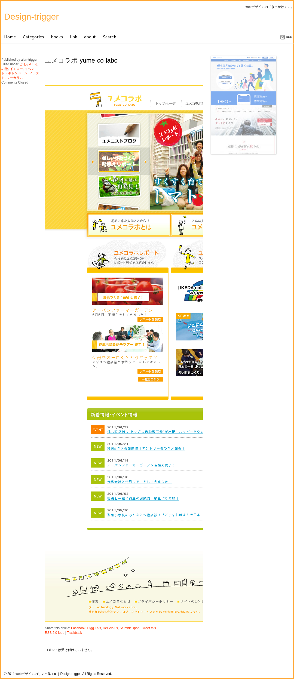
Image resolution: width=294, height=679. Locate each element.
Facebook (78, 628)
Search (109, 36)
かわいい (26, 64)
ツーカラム (15, 78)
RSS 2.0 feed (54, 633)
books (57, 36)
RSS (289, 36)
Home (10, 36)
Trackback (74, 633)
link (73, 36)
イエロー (16, 69)
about (90, 36)
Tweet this (148, 628)
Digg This (94, 628)
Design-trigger (31, 16)
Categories (33, 36)
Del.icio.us (110, 628)
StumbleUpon (130, 628)
